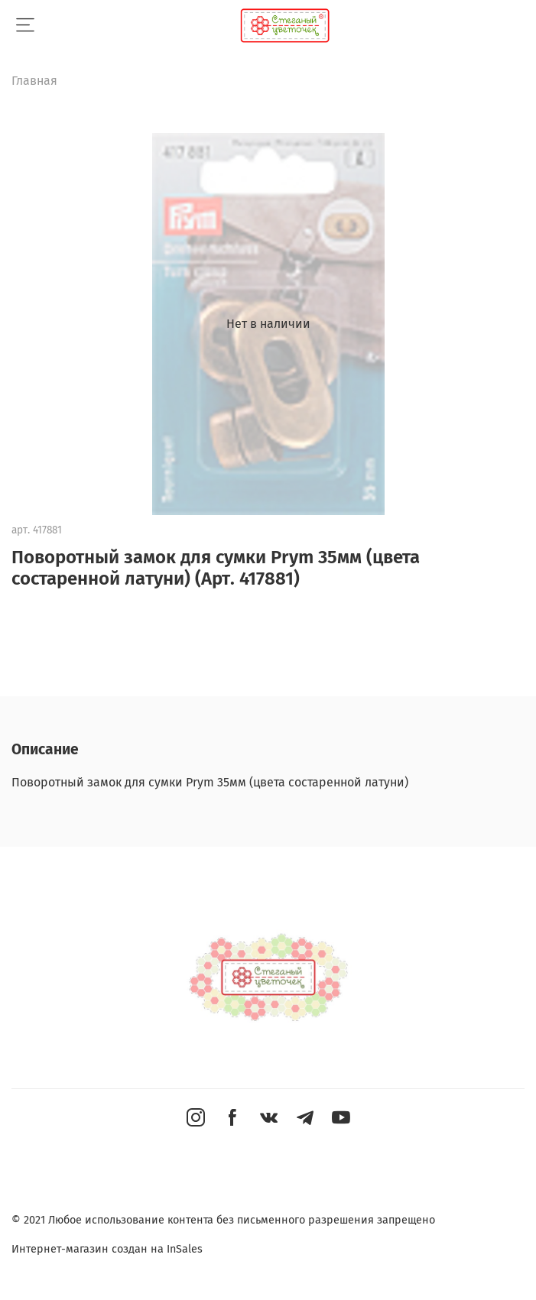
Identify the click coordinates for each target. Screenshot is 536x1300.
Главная (34, 80)
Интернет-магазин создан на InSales (107, 1249)
